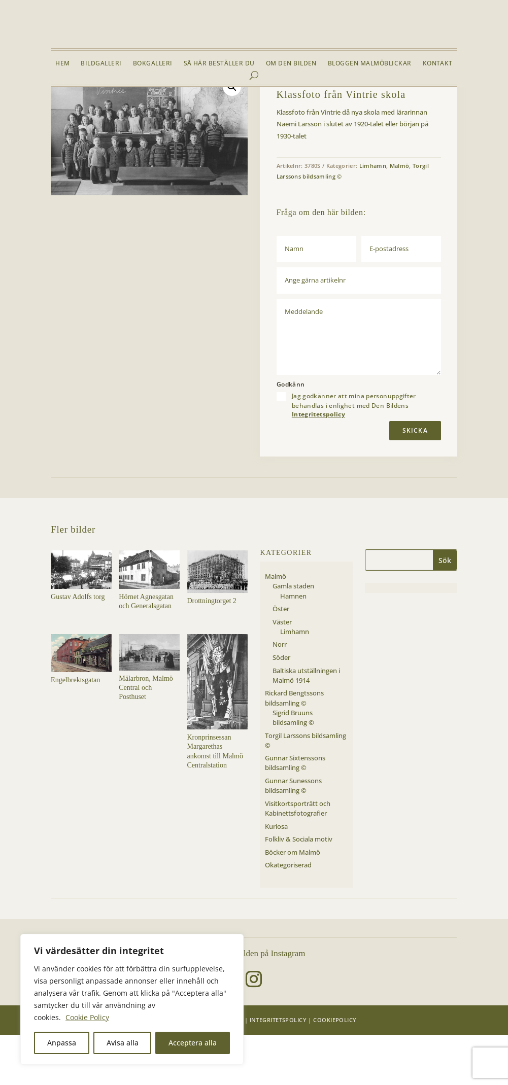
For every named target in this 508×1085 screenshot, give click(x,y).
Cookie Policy (87, 1017)
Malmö (115, 111)
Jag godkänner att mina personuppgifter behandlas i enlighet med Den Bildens (354, 454)
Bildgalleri (101, 63)
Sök (444, 610)
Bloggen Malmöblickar (370, 63)
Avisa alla (123, 1042)
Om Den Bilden (291, 63)
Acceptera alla (192, 1042)
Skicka (415, 480)
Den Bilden (225, 1069)
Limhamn (167, 111)
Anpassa (61, 1042)
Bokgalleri (153, 63)
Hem (62, 63)
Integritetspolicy (318, 464)
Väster (140, 111)
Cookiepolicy (334, 1069)
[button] (232, 136)
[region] (132, 999)
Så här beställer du (219, 63)
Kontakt (438, 63)
